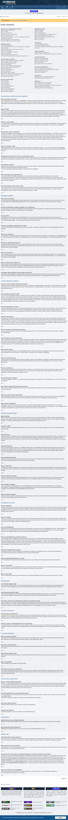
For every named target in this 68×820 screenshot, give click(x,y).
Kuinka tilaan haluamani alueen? (41, 70)
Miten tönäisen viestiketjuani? (7, 76)
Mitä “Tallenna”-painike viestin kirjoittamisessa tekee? (12, 73)
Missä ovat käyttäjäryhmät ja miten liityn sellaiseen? (46, 34)
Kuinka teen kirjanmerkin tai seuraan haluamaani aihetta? (47, 69)
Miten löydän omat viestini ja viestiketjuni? (44, 63)
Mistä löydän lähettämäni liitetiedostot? (43, 78)
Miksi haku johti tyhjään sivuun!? (41, 61)
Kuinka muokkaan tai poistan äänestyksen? (10, 67)
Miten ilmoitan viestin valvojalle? (8, 72)
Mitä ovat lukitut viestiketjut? (7, 90)
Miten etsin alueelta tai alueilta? (41, 58)
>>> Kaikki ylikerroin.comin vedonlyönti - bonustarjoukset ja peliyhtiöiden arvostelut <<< (34, 812)
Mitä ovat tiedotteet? (5, 87)
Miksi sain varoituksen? (6, 71)
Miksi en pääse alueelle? (6, 68)
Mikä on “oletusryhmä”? (40, 38)
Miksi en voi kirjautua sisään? (7, 35)
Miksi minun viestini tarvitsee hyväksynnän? (10, 75)
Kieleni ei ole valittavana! (6, 50)
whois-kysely (30, 757)
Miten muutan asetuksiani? (6, 45)
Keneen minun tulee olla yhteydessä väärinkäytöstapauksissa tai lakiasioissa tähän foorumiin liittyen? (48, 86)
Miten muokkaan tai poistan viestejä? (9, 61)
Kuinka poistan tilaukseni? (40, 72)
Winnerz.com (40, 13)
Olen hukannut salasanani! (6, 38)
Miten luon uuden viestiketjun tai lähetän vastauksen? (12, 60)
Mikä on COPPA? (4, 31)
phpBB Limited (51, 738)
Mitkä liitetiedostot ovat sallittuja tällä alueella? (45, 76)
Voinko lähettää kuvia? (6, 84)
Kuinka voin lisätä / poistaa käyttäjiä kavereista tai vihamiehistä (48, 53)
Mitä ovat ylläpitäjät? (39, 30)
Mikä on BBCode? (5, 80)
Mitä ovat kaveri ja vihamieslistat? (42, 52)
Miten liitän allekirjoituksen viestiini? (8, 63)
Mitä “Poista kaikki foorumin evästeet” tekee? (11, 40)
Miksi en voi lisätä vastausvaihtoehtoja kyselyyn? (11, 65)
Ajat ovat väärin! (4, 48)
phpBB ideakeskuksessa (56, 747)
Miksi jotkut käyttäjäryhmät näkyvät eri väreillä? (45, 36)
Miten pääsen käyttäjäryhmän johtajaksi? (43, 35)
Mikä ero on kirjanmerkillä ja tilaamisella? (43, 68)
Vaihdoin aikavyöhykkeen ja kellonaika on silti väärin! (12, 49)
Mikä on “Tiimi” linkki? (39, 39)
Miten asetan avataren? (6, 53)
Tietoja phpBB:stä (47, 740)
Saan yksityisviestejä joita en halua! (42, 45)
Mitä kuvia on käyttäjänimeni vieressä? (9, 52)
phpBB (58, 237)
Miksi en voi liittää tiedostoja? (7, 69)
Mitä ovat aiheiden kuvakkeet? (7, 91)
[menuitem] (7, 7)
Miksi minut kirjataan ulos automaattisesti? (10, 39)
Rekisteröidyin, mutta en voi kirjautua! (9, 34)
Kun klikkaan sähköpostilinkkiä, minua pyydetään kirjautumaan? (14, 55)
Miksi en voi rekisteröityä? (6, 32)
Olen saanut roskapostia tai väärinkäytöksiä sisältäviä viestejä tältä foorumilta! (49, 47)
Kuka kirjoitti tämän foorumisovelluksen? (43, 82)
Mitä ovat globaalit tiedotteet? (7, 86)
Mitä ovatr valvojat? (39, 31)
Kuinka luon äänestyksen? (6, 64)
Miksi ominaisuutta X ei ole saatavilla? (43, 83)
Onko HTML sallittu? (5, 82)
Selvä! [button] (60, 817)
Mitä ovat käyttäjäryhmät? (40, 32)
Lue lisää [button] (41, 817)
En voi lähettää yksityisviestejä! (41, 44)
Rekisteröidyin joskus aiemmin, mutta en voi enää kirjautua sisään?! (15, 36)
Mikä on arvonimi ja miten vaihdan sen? (9, 54)
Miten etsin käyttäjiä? (39, 62)
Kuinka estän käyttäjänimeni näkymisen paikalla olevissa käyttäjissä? (15, 46)
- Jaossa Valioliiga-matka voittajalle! (18, 20)
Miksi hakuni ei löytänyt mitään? (41, 59)
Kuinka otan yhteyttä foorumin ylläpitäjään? (44, 87)
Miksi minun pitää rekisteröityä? (7, 30)
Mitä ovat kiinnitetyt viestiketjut (7, 88)
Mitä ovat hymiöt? (5, 83)
